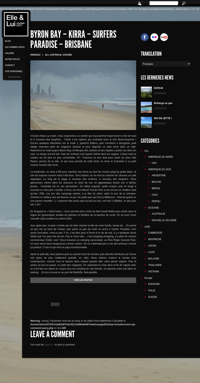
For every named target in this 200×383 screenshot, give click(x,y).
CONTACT (10, 65)
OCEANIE (67, 55)
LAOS (151, 252)
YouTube (164, 37)
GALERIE (9, 53)
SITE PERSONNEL (14, 71)
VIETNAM (153, 271)
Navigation (14, 77)
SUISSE (152, 297)
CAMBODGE (155, 232)
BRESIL (156, 188)
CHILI (155, 194)
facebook (144, 37)
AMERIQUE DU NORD (160, 156)
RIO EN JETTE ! (163, 118)
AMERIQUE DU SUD (159, 169)
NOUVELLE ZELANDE (164, 220)
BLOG (8, 41)
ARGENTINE (159, 175)
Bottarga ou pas (163, 103)
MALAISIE (153, 258)
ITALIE (151, 290)
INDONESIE (154, 239)
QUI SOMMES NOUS (15, 47)
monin (55, 304)
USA (154, 163)
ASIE (147, 226)
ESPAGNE (154, 284)
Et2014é (158, 88)
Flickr (154, 37)
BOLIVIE (156, 181)
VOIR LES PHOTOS (83, 280)
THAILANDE (155, 265)
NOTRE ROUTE (12, 59)
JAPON (152, 245)
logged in (49, 344)
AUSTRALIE (56, 55)
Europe (148, 278)
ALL (47, 55)
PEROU (156, 201)
